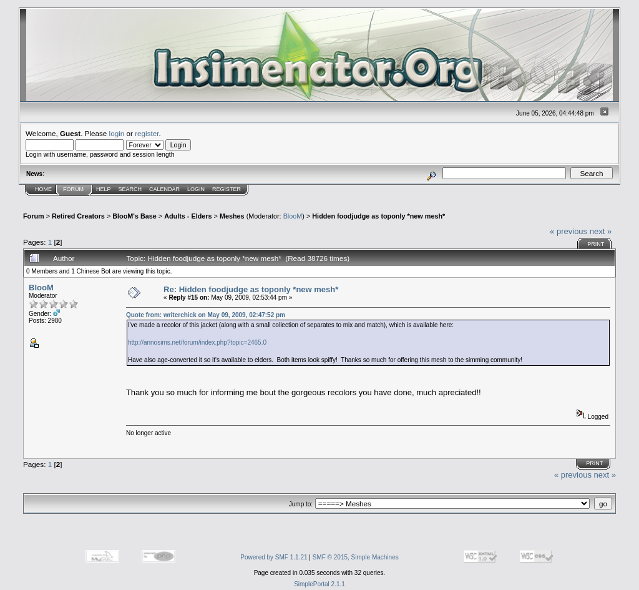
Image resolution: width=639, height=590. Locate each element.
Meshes (232, 216)
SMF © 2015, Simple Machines (356, 557)
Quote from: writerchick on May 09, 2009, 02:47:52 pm (205, 315)
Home (43, 189)
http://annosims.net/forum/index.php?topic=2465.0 (197, 342)
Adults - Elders (188, 216)
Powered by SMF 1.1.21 (273, 557)
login (117, 133)
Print (595, 244)
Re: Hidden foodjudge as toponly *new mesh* (250, 289)
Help (103, 189)
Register (226, 189)
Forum (73, 189)
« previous (568, 231)
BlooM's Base (134, 216)
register (147, 133)
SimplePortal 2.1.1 (319, 584)
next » (601, 231)
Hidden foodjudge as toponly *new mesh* (378, 216)
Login (196, 189)
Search (130, 189)
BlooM (293, 216)
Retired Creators (78, 216)
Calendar (164, 189)
